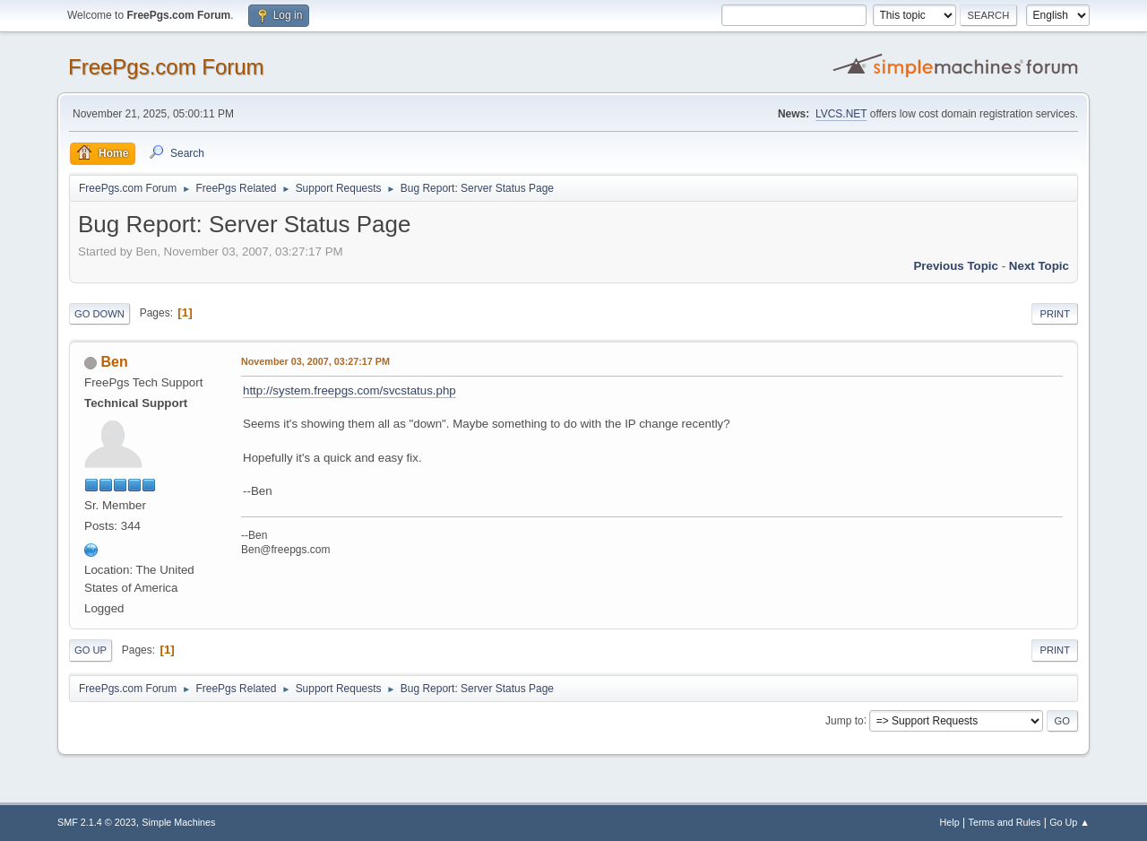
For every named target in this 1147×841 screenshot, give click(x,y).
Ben (113, 361)
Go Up (90, 650)
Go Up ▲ (1069, 822)
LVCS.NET (841, 114)
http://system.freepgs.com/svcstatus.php (349, 390)
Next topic (1039, 266)
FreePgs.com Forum (166, 67)
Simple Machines (178, 822)
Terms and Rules (1005, 822)
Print (1054, 313)
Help (950, 822)
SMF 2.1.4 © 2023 (96, 822)
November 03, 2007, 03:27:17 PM (315, 361)
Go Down (99, 313)
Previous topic (955, 266)
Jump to (844, 720)
